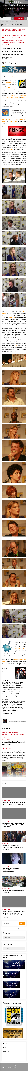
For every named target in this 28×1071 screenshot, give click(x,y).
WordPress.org (6, 1059)
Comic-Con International (15, 35)
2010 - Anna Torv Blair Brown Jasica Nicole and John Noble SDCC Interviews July (13, 701)
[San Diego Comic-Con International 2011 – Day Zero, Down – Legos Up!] (14, 792)
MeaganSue (13, 95)
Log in (4, 1047)
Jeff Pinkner (18, 37)
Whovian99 (23, 95)
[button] (12, 18)
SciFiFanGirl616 (6, 97)
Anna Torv (4, 33)
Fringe (24, 35)
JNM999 (23, 97)
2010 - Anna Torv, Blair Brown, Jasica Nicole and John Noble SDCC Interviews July (13, 30)
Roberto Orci (5, 712)
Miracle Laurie (14, 734)
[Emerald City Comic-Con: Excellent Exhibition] (14, 881)
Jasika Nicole (11, 37)
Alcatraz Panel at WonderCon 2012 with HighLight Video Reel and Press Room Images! (13, 824)
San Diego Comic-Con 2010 (17, 42)
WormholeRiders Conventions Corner (14, 3)
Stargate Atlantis (6, 737)
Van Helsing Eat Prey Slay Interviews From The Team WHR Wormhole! (12, 847)
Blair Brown (5, 35)
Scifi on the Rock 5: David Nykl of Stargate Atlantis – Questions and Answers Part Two (12, 869)
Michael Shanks (6, 734)
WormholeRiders (7, 82)
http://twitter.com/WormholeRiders (17, 721)
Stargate (21, 734)
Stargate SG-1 (15, 737)
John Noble (11, 40)
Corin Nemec (15, 732)
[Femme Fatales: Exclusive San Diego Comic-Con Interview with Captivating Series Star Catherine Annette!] (14, 901)
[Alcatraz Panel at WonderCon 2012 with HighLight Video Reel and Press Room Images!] (14, 813)
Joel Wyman (5, 40)
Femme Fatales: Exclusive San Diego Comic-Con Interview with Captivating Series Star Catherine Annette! (13, 913)
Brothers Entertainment (9, 88)
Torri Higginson (6, 739)
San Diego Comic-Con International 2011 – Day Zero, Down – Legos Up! (13, 803)
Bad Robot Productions (14, 33)
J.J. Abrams (4, 37)
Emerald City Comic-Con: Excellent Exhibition (13, 891)
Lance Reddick (5, 42)
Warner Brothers (6, 44)
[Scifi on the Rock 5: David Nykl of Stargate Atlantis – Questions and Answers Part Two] (14, 858)
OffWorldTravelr (14, 97)
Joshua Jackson (19, 40)
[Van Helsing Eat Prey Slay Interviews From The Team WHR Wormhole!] (14, 836)
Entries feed (6, 1051)
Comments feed (7, 1055)
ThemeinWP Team (20, 1065)
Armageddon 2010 (6, 732)
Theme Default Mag (5, 1065)
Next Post (6, 728)
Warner (14, 86)
